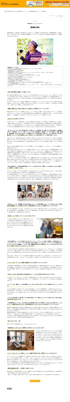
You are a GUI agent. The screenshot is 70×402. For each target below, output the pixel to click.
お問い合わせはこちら (35, 380)
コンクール (54, 3)
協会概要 (50, 3)
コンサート (59, 3)
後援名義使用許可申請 (56, 2)
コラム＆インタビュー (53, 5)
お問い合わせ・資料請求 (65, 2)
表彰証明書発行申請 (48, 2)
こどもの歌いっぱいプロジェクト (63, 5)
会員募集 (63, 3)
